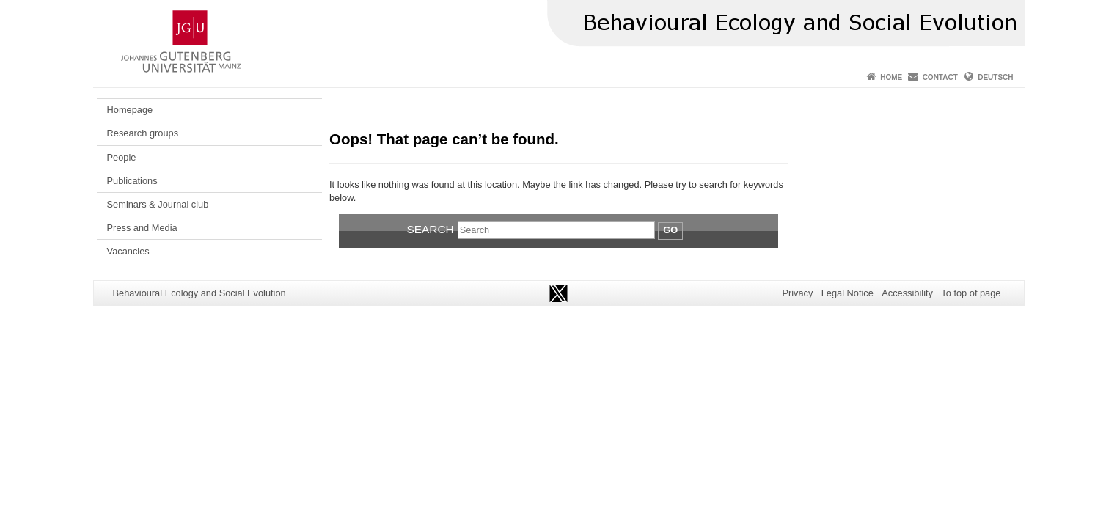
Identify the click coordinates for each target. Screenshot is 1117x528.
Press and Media (142, 227)
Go (670, 229)
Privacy (797, 292)
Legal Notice (847, 292)
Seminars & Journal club (158, 204)
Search (430, 229)
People (121, 157)
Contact (940, 77)
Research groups (142, 133)
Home (891, 77)
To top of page (970, 292)
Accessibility (907, 292)
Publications (132, 180)
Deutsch (995, 77)
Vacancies (128, 251)
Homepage (130, 109)
